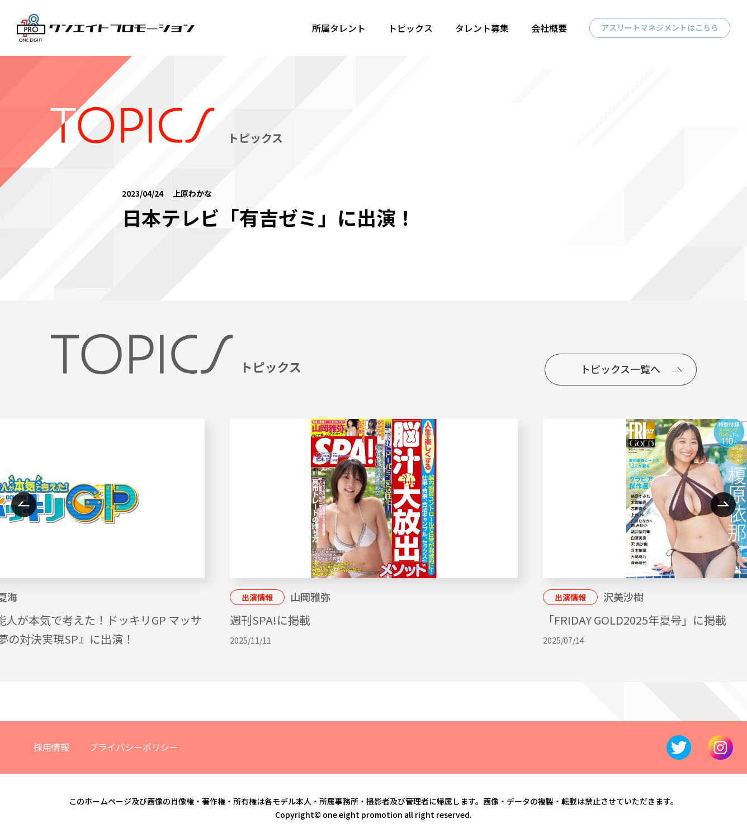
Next (723, 504)
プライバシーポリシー (133, 747)
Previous (23, 504)
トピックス (410, 28)
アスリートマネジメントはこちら (659, 27)
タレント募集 (482, 28)
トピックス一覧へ (620, 368)
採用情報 (51, 747)
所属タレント (339, 28)
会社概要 (549, 28)
